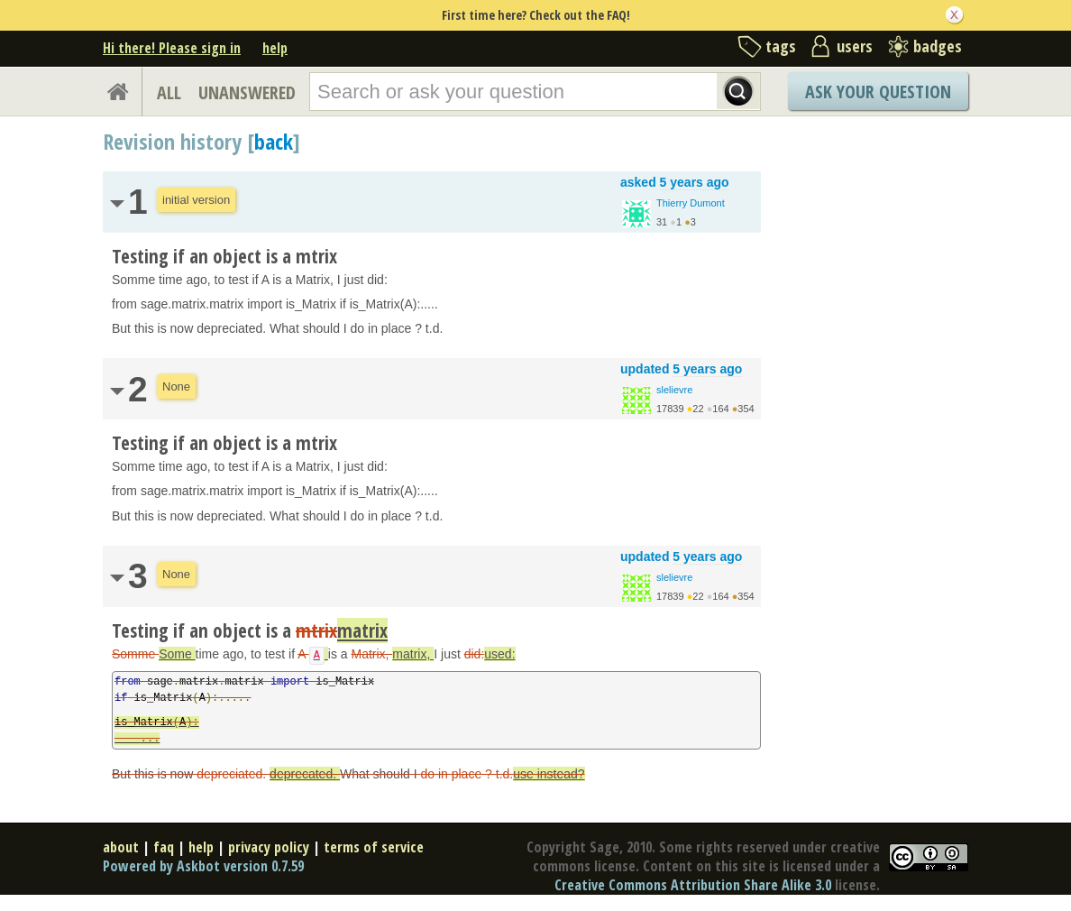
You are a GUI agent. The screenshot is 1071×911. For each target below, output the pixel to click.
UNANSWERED (247, 92)
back (273, 141)
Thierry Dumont (690, 203)
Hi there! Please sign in (172, 48)
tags (780, 46)
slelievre (674, 389)
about (121, 847)
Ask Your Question (878, 91)
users (855, 46)
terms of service (374, 847)
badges (937, 46)
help (275, 48)
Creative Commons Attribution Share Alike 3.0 (692, 885)
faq (163, 847)
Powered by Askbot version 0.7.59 (203, 866)
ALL (169, 92)
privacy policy (268, 847)
